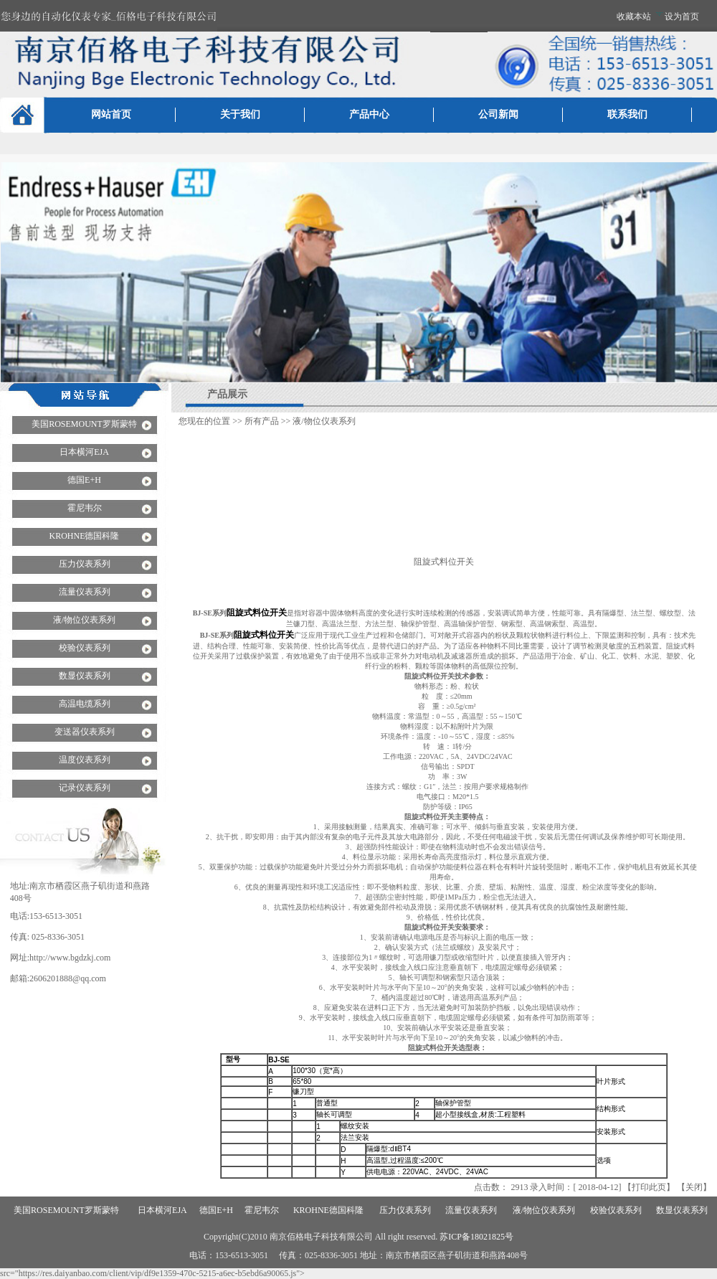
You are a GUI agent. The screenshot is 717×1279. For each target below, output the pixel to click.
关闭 (694, 1187)
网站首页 (111, 114)
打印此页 (649, 1187)
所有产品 (261, 421)
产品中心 (369, 114)
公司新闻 (498, 114)
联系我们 (627, 114)
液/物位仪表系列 (324, 421)
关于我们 (240, 114)
